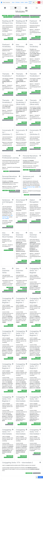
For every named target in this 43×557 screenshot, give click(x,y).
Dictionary (17, 2)
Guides (26, 2)
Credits (22, 2)
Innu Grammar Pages (30, 187)
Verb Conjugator (5, 218)
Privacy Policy (30, 2)
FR (41, 2)
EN (39, 2)
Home (13, 2)
